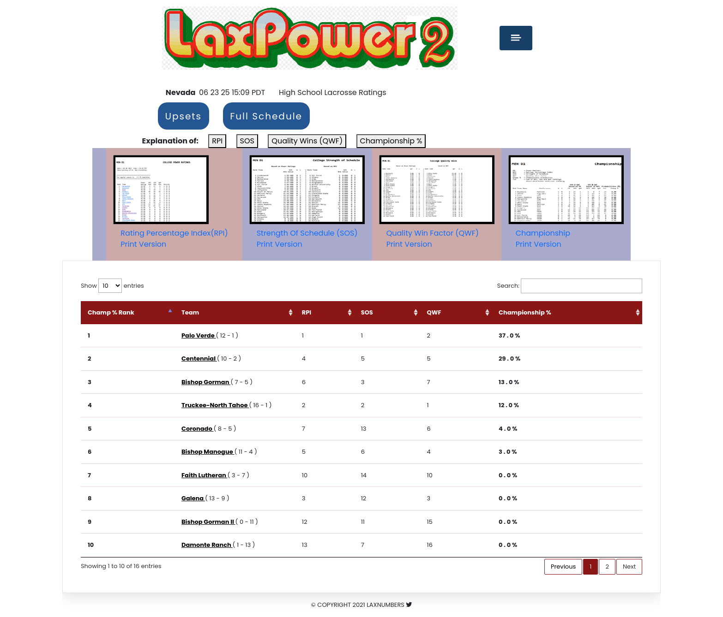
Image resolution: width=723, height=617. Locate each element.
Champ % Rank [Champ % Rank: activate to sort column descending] (111, 312)
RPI (217, 141)
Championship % (391, 141)
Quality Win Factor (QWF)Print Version (432, 238)
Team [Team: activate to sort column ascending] (222, 312)
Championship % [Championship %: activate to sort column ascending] (537, 312)
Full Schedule (266, 116)
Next (629, 566)
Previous (563, 566)
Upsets (183, 116)
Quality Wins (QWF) (307, 141)
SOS (247, 141)
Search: (569, 286)
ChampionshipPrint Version (543, 238)
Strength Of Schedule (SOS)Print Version (307, 238)
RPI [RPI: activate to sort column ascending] (348, 312)
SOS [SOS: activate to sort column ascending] (400, 312)
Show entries (112, 286)
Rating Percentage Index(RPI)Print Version (174, 238)
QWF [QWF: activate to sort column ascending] (457, 312)
